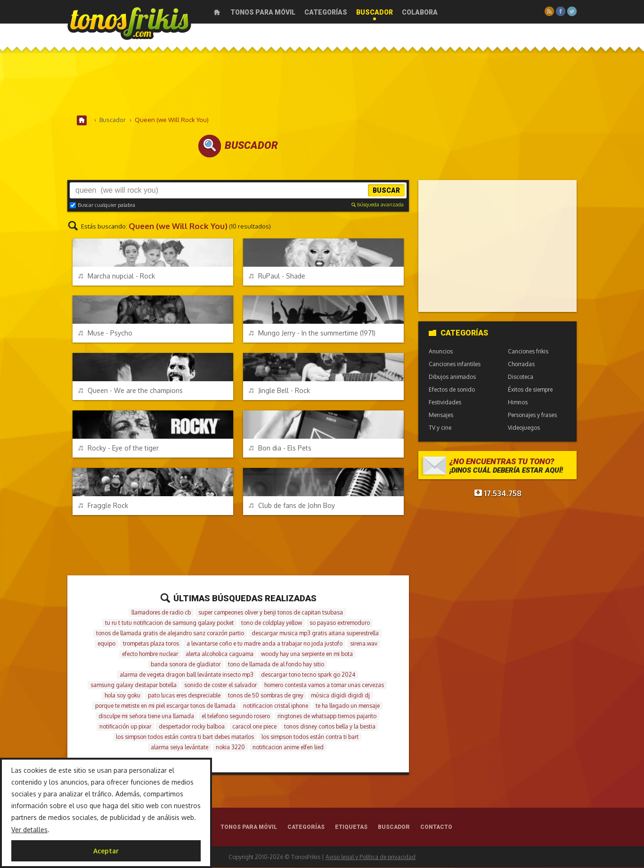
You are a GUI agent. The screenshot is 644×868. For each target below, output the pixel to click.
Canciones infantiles (455, 364)
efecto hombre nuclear (150, 654)
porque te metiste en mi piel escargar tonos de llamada (165, 706)
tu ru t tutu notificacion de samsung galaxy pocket (169, 623)
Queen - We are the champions (130, 391)
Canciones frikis (528, 351)
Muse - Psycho (105, 333)
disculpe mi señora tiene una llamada (146, 716)
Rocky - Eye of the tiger (118, 448)
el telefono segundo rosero (236, 716)
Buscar (386, 191)
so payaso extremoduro (340, 623)
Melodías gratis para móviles (129, 22)
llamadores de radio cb (161, 612)
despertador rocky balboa (192, 726)
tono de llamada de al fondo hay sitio (276, 664)
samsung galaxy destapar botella (133, 685)
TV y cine (440, 428)
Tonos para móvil (262, 12)
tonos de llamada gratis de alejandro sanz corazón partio (170, 633)
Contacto (436, 827)
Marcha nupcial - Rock (116, 276)
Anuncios (441, 351)
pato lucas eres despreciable (184, 695)
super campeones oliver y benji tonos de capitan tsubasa (270, 612)
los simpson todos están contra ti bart (310, 737)
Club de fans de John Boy (292, 506)
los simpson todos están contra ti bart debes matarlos (185, 737)
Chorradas (521, 364)
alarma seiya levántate (179, 747)
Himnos (518, 402)
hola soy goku (122, 695)
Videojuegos (524, 428)
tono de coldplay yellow (271, 623)
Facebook (560, 11)
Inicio (216, 12)
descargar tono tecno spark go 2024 (308, 675)
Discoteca (520, 377)
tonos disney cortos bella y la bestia (329, 726)
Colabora (420, 12)
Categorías (325, 12)
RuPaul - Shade (277, 276)
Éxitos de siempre (530, 389)
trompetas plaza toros (151, 643)
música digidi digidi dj (340, 695)
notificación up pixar (125, 726)
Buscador (374, 12)
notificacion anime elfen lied (288, 747)
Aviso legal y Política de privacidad (371, 857)
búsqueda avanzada (377, 205)
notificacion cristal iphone (275, 706)
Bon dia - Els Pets (280, 448)
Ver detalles (29, 830)
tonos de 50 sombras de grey (265, 695)
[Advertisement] (322, 84)
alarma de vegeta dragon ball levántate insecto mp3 (186, 675)
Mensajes (441, 415)
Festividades (445, 402)
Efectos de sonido (452, 389)
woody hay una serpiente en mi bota (307, 654)
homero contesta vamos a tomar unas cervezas (324, 685)
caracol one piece (254, 726)
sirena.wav (363, 643)
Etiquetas (351, 827)
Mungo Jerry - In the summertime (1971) (312, 333)
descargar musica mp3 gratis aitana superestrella (315, 633)
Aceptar (106, 851)
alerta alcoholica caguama (219, 654)
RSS (549, 11)
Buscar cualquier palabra (102, 205)
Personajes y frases (532, 415)
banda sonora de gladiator (185, 664)
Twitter (572, 11)
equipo (106, 643)
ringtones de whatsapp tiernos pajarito (326, 716)
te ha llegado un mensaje (348, 706)
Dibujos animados (452, 377)
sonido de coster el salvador (220, 685)
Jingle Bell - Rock (279, 391)
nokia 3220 (230, 747)
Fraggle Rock (103, 506)
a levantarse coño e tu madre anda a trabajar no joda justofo (264, 643)
